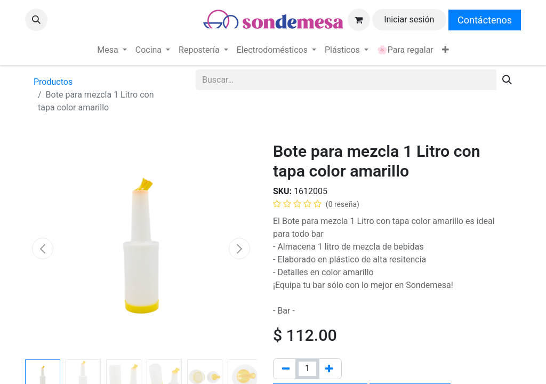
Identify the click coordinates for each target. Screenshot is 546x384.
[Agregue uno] (329, 368)
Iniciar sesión (409, 19)
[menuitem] (112, 50)
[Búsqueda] (507, 79)
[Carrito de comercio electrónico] (359, 20)
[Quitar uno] (286, 368)
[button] (36, 20)
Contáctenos (484, 20)
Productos (53, 82)
